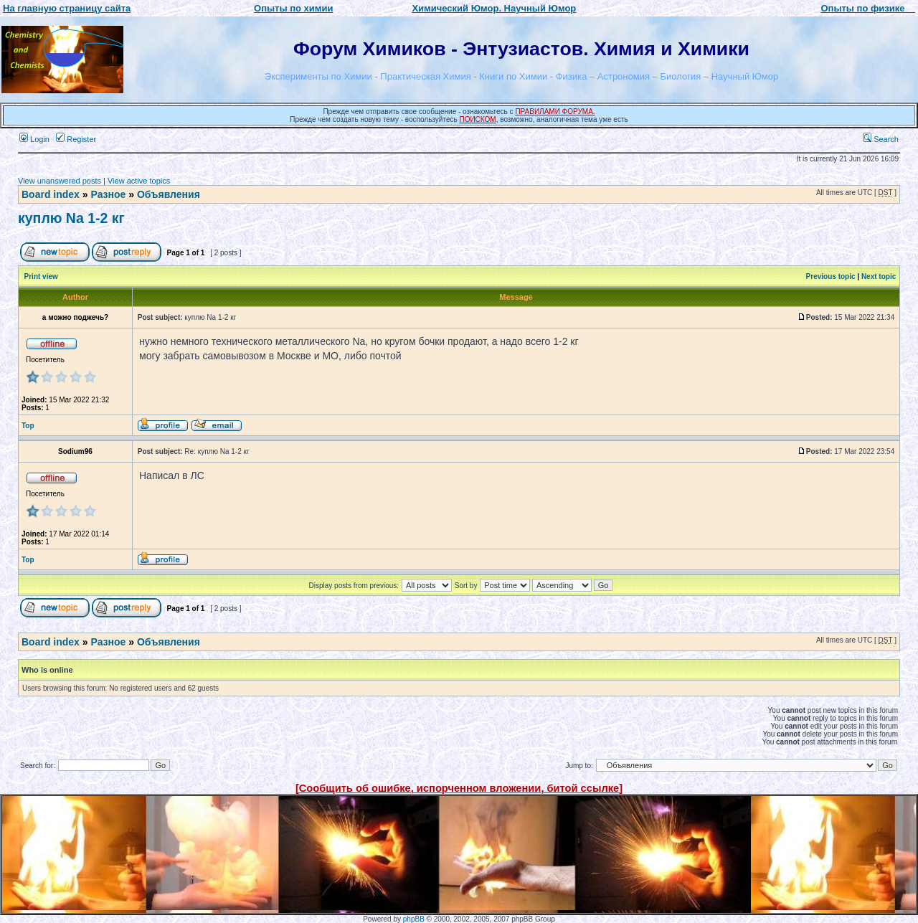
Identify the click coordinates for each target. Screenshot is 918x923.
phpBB (414, 919)
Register (76, 139)
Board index (51, 194)
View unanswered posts (59, 180)
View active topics (139, 180)
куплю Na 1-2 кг (71, 218)
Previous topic (831, 276)
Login (34, 139)
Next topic (878, 276)
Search (881, 139)
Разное (108, 194)
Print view (41, 276)
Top (28, 426)
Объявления (168, 194)
